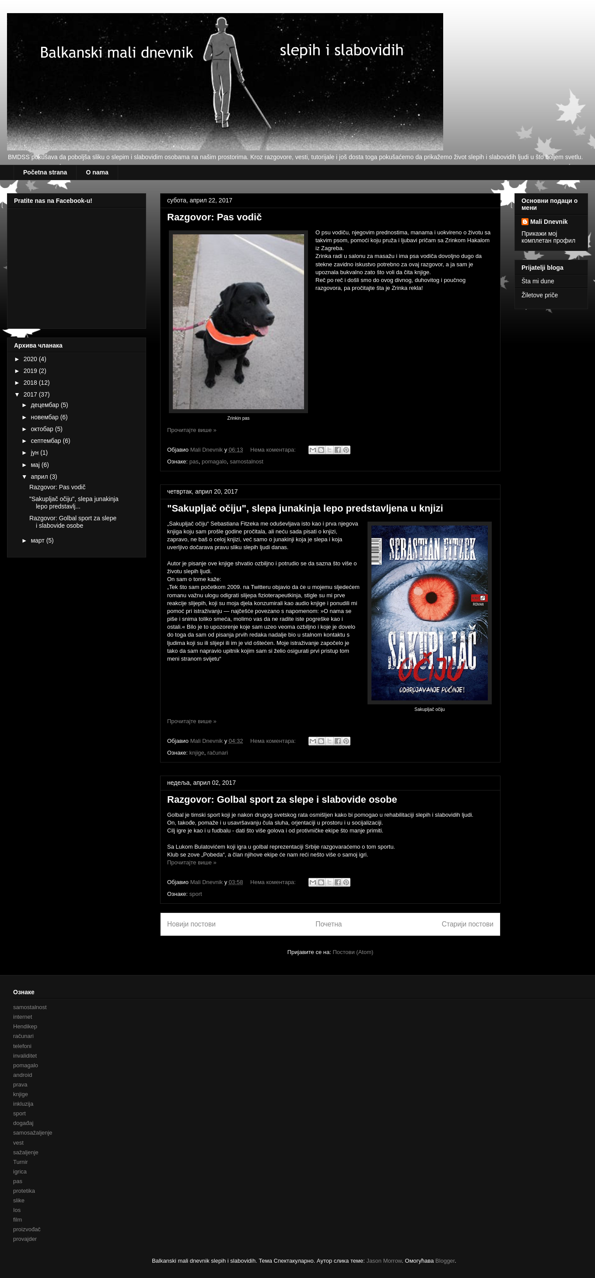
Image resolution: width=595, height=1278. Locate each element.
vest (18, 1142)
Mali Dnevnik (549, 221)
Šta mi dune (538, 281)
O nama (97, 172)
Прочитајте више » (192, 430)
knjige (196, 752)
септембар (47, 440)
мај (36, 464)
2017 (31, 394)
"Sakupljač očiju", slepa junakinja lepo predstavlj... (74, 502)
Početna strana (45, 172)
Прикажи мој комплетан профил (548, 237)
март (38, 540)
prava (20, 1084)
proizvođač (27, 1229)
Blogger (445, 1260)
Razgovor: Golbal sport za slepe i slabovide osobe (282, 799)
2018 (31, 382)
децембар (45, 404)
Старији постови (468, 924)
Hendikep (25, 1026)
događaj (23, 1123)
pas (194, 461)
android (22, 1075)
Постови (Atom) (352, 952)
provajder (25, 1239)
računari (217, 752)
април (40, 476)
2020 (31, 358)
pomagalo (214, 461)
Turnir (20, 1162)
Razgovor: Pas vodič (214, 217)
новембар (45, 417)
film (17, 1219)
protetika (24, 1190)
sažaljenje (25, 1152)
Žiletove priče (540, 295)
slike (18, 1200)
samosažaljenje (32, 1132)
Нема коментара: (274, 449)
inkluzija (23, 1103)
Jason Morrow (384, 1260)
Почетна (328, 924)
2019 (31, 370)
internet (22, 1016)
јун (35, 452)
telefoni (22, 1046)
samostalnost (246, 461)
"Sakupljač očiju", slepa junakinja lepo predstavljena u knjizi (305, 508)
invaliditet (25, 1055)
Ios (17, 1210)
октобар (43, 428)
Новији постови (191, 924)
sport (195, 894)
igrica (20, 1171)
